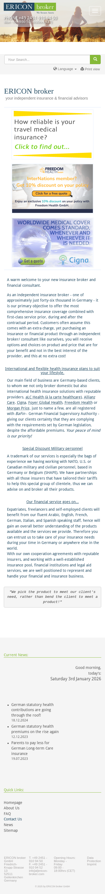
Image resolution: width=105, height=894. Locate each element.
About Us (11, 808)
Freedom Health (79, 402)
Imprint (91, 864)
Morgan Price (18, 408)
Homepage (13, 802)
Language (65, 69)
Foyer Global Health (45, 402)
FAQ (7, 813)
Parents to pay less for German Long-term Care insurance (32, 748)
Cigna (21, 402)
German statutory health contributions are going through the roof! (32, 710)
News (8, 825)
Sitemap (11, 830)
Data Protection (94, 859)
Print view (90, 69)
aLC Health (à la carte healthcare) (54, 397)
